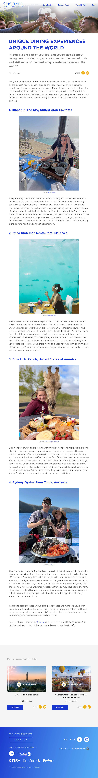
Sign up (41, 622)
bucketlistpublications (52, 441)
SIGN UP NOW (20, 740)
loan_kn (51, 564)
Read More (15, 707)
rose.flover (51, 192)
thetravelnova (51, 315)
